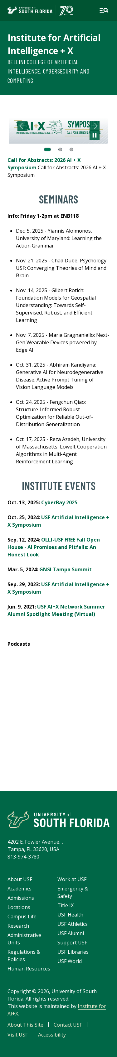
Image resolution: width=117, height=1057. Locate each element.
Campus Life (22, 916)
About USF (19, 879)
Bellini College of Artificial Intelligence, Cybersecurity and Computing (48, 71)
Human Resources (28, 968)
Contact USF (68, 1024)
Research (18, 925)
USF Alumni (70, 933)
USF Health (70, 914)
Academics (19, 888)
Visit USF (17, 1034)
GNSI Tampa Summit (65, 569)
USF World (69, 961)
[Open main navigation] (104, 10)
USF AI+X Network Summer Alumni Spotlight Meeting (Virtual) (56, 610)
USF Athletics (72, 924)
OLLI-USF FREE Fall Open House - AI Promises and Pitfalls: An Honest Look (53, 547)
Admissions (20, 897)
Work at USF (71, 879)
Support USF (72, 942)
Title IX (65, 905)
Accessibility (52, 1034)
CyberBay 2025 (59, 502)
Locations (18, 907)
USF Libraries (73, 951)
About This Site (25, 1024)
